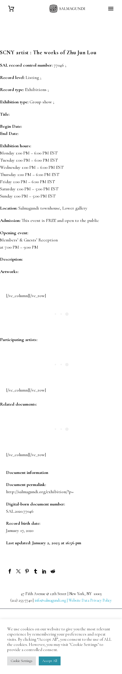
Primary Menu (110, 8)
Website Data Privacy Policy (90, 600)
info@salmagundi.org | (51, 600)
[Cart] (11, 8)
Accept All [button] (49, 660)
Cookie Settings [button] (21, 660)
